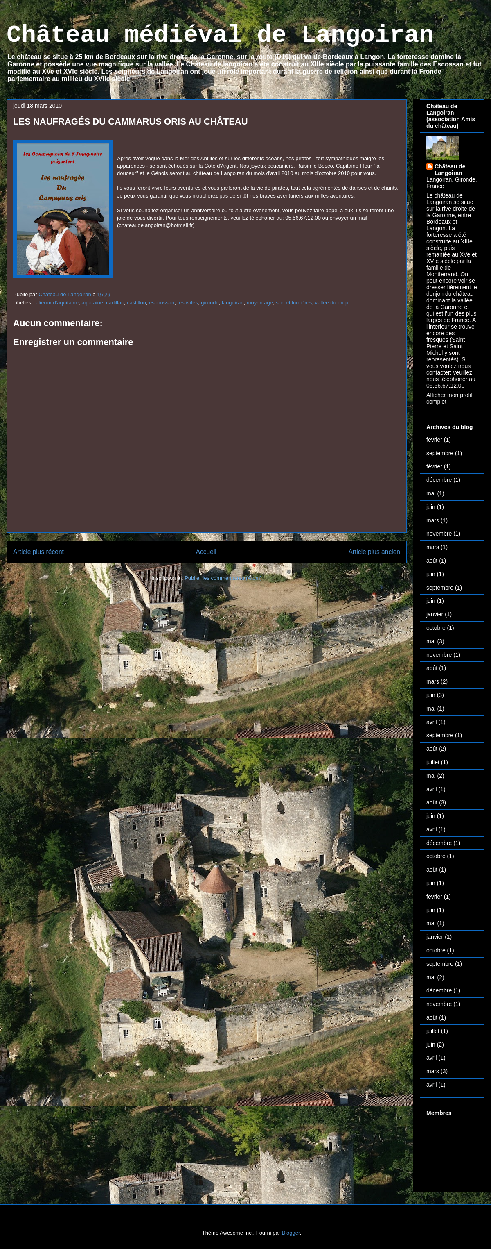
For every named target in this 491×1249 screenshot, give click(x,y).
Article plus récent (38, 551)
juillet (432, 762)
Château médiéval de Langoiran (220, 35)
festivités (187, 303)
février (434, 439)
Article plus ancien (374, 551)
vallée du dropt (332, 303)
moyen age (260, 303)
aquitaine (92, 303)
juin (430, 507)
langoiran (233, 303)
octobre (436, 627)
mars (432, 520)
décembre (439, 480)
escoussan (161, 303)
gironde (209, 303)
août (431, 560)
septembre (439, 453)
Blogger (291, 1233)
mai (431, 493)
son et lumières (294, 303)
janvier (434, 614)
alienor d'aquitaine (57, 303)
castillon (136, 303)
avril (431, 722)
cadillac (115, 303)
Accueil (206, 551)
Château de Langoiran (450, 169)
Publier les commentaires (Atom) (223, 578)
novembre (439, 533)
